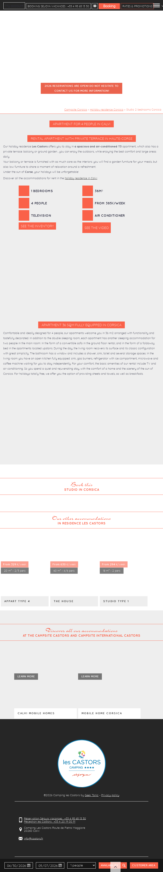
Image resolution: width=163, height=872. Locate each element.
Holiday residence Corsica (106, 109)
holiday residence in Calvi (81, 178)
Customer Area (143, 865)
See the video (96, 228)
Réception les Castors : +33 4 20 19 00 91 (49, 821)
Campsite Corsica (75, 109)
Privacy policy (110, 795)
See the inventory (37, 226)
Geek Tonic (91, 795)
